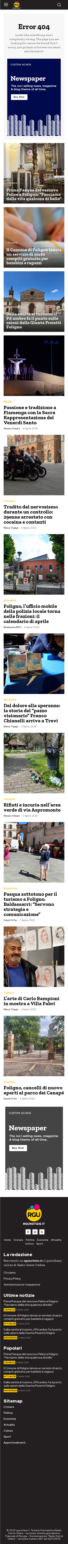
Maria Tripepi (11, 527)
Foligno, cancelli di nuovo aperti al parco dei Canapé (34, 1090)
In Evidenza (13, 306)
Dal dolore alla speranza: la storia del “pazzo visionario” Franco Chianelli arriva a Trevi (32, 713)
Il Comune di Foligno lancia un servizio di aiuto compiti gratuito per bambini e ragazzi (33, 1317)
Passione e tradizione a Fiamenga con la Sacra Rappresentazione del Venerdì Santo (30, 415)
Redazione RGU (12, 627)
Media (8, 401)
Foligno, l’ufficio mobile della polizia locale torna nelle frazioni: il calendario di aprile (32, 613)
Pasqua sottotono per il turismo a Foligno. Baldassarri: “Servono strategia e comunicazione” (30, 904)
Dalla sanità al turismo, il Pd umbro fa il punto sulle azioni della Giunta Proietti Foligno (33, 1331)
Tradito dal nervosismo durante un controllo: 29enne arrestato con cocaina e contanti (31, 514)
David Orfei (10, 920)
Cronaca (12, 182)
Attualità (12, 242)
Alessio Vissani (12, 428)
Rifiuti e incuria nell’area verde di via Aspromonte (32, 807)
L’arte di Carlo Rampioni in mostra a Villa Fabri (31, 1000)
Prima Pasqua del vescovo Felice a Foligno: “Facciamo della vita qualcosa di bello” (31, 1303)
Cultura (9, 992)
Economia (10, 888)
